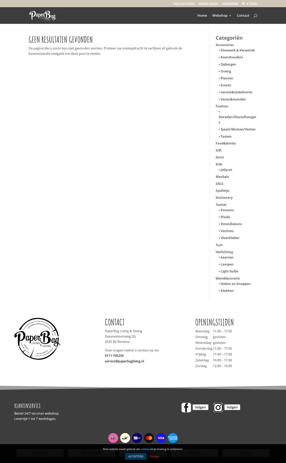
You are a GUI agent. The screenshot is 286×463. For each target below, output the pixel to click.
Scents (226, 85)
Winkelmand (208, 4)
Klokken (227, 290)
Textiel (221, 205)
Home (202, 16)
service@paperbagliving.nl (124, 361)
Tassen (226, 136)
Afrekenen (230, 4)
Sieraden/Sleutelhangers (237, 119)
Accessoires (225, 45)
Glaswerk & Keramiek (238, 50)
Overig (226, 71)
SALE (219, 183)
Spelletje (222, 190)
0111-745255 (114, 355)
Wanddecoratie (228, 278)
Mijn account (184, 4)
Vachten (227, 231)
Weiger (155, 456)
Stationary (224, 197)
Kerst (220, 157)
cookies (145, 449)
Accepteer (135, 456)
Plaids (225, 217)
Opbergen (228, 64)
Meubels (222, 177)
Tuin (219, 245)
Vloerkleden (230, 238)
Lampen (227, 264)
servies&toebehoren (236, 92)
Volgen (200, 407)
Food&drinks (226, 143)
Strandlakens (231, 224)
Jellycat (226, 170)
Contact (243, 16)
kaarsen (227, 257)
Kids (219, 164)
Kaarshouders (232, 57)
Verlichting (224, 252)
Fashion (222, 106)
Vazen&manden (233, 99)
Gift (219, 150)
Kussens (227, 210)
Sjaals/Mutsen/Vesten (238, 129)
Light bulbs (229, 271)
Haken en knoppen (236, 284)
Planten (227, 78)
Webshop (220, 16)
